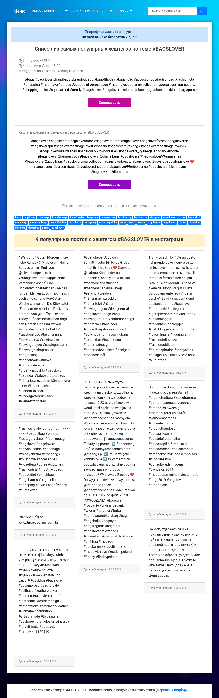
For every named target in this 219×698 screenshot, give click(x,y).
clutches (20, 227)
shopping (155, 217)
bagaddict (194, 217)
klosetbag (33, 227)
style (123, 222)
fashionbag (124, 217)
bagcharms (154, 222)
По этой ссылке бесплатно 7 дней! (109, 37)
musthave (169, 217)
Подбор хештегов (44, 11)
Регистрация (95, 11)
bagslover (29, 217)
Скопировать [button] (109, 103)
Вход (113, 11)
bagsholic (92, 217)
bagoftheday (77, 217)
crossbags (21, 222)
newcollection (58, 222)
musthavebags (38, 222)
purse (45, 227)
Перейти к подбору (172, 690)
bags (18, 217)
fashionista (140, 217)
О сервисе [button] (70, 11)
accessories (108, 217)
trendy (141, 222)
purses (181, 217)
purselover (75, 222)
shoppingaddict (108, 222)
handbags (43, 217)
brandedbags (59, 217)
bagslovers (169, 222)
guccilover (58, 227)
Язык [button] (124, 11)
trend (131, 222)
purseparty (90, 222)
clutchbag (194, 222)
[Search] (172, 11)
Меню (19, 11)
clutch (182, 222)
